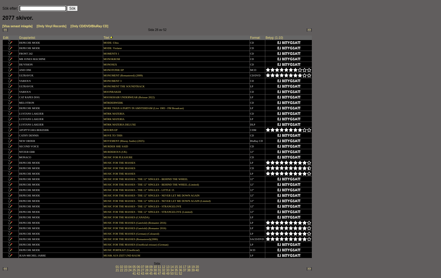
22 (121, 270)
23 (125, 270)
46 (155, 273)
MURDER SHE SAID (116, 146)
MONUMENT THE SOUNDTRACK (124, 86)
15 (176, 267)
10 (155, 267)
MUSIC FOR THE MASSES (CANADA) (126, 217)
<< (5, 30)
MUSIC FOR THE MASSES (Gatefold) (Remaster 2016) (135, 222)
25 (134, 270)
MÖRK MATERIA (114, 113)
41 (134, 273)
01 (117, 267)
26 (138, 270)
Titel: (106, 37)
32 (163, 270)
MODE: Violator (112, 48)
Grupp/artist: (27, 37)
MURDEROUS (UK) (115, 151)
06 (138, 267)
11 (159, 267)
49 (167, 273)
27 (142, 270)
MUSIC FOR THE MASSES (119, 162)
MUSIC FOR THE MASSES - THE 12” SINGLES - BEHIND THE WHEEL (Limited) (151, 184)
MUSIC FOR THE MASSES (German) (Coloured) (131, 233)
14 (172, 267)
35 (176, 270)
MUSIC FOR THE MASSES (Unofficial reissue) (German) (136, 244)
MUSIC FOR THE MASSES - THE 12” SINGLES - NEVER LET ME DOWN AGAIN (151, 195)
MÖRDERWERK (113, 102)
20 (197, 267)
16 (180, 267)
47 (159, 273)
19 (193, 267)
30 (155, 270)
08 (147, 267)
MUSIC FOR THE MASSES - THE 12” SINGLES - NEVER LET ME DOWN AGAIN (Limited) (157, 201)
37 (184, 270)
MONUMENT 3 (112, 80)
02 (121, 267)
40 (197, 270)
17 (184, 267)
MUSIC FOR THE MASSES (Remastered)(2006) (130, 239)
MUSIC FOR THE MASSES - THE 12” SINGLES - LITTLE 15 (139, 190)
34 (172, 270)
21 (117, 270)
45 (151, 273)
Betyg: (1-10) (274, 37)
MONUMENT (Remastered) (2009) (123, 75)
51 (176, 273)
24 (130, 270)
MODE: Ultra (111, 42)
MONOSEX (110, 64)
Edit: (6, 37)
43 (142, 273)
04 (130, 267)
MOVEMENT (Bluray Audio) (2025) (124, 140)
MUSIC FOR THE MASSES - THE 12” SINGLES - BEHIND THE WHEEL (145, 179)
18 (189, 267)
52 (180, 273)
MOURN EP (110, 130)
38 (189, 270)
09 (151, 267)
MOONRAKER (112, 91)
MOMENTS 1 (111, 53)
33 (167, 270)
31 (159, 270)
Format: (255, 37)
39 (193, 270)
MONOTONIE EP (113, 70)
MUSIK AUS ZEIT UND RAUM (122, 255)
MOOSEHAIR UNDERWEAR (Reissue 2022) (129, 97)
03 (125, 267)
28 (147, 270)
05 (134, 267)
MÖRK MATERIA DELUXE (119, 124)
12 (163, 267)
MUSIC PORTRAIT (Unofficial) (121, 250)
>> (309, 30)
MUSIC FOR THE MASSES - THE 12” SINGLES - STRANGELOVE (142, 206)
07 (142, 267)
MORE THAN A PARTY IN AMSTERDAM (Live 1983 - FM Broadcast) (144, 108)
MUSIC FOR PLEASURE (118, 157)
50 (172, 273)
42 (138, 273)
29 (151, 270)
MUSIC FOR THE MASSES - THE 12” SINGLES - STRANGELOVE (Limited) (148, 211)
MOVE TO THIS (113, 135)
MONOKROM (112, 59)
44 (147, 273)
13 (167, 267)
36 (180, 270)
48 (163, 273)
